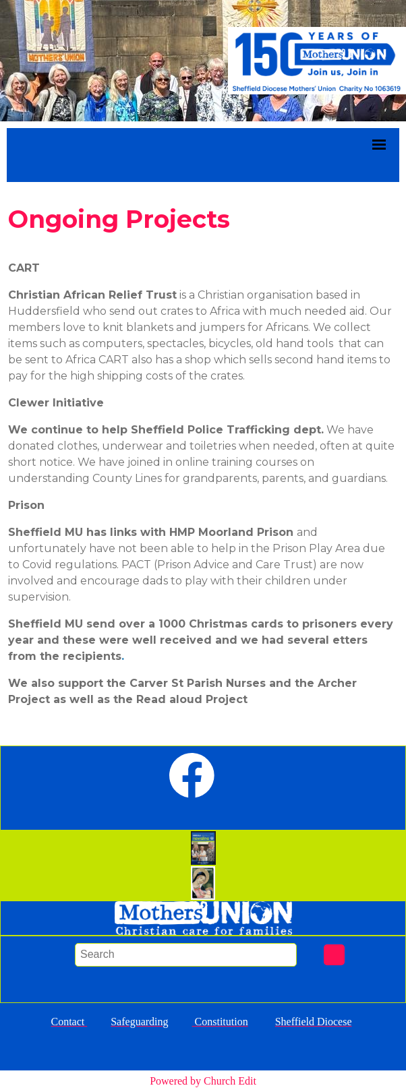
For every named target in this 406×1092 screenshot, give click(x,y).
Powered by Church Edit (203, 1081)
